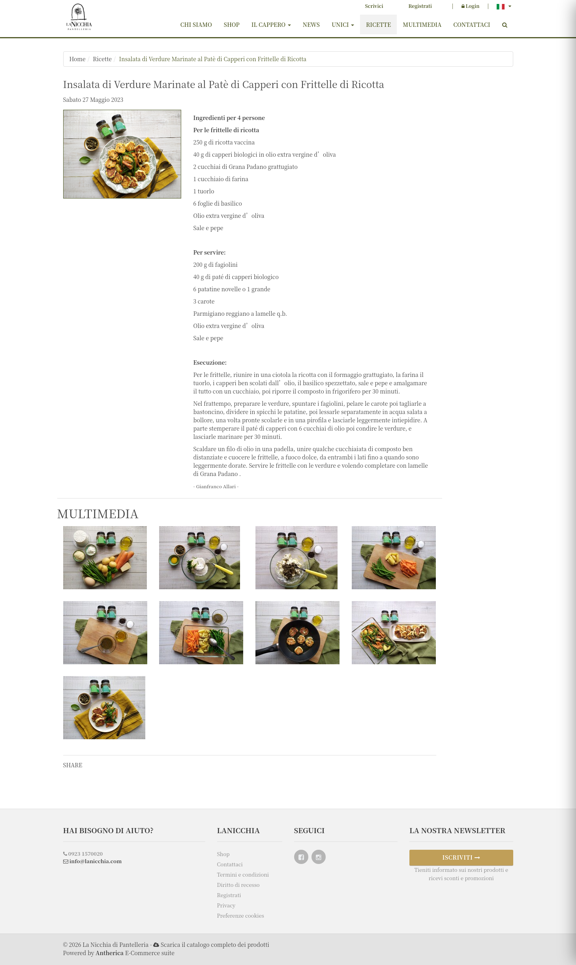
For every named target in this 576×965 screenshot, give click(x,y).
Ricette (378, 24)
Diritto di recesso (238, 884)
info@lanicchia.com (92, 861)
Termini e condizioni (243, 874)
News (311, 24)
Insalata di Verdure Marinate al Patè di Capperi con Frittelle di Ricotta (212, 59)
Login (471, 5)
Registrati (420, 5)
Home (77, 59)
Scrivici (374, 5)
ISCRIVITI (461, 857)
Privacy (226, 905)
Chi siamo (196, 24)
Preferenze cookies (240, 915)
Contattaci (471, 24)
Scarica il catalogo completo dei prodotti (215, 944)
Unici (343, 24)
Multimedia (422, 24)
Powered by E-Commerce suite (118, 953)
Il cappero (271, 24)
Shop (232, 24)
